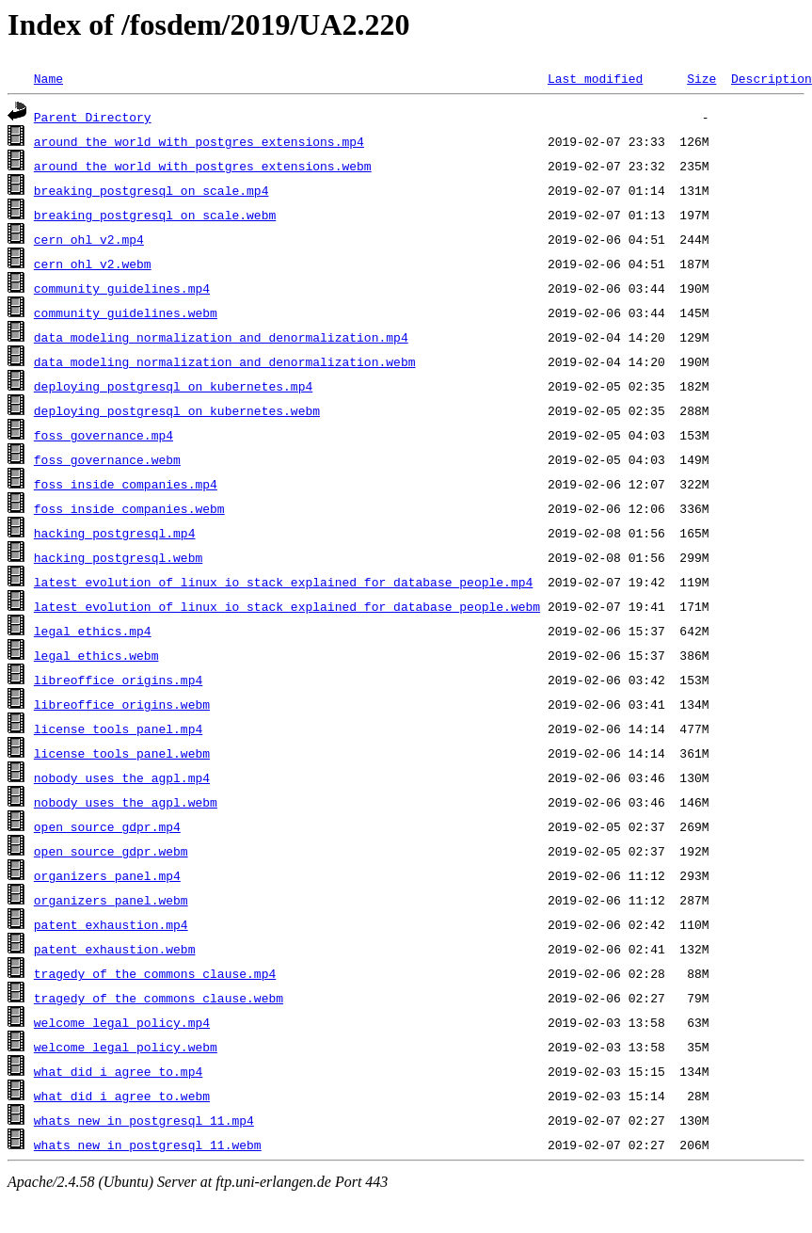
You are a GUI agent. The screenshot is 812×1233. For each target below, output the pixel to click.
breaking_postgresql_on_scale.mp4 (151, 190)
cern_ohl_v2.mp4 (89, 239)
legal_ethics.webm (96, 655)
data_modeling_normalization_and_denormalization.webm (225, 361)
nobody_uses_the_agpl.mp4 (122, 777)
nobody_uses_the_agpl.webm (125, 801)
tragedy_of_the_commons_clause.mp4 (155, 973)
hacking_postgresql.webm (118, 557)
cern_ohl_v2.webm (92, 263)
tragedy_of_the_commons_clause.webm (158, 997)
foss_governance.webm (107, 459)
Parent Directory (92, 116)
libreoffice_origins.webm (122, 704)
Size (701, 78)
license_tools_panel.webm (122, 753)
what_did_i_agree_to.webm (122, 1095)
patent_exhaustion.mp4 (111, 924)
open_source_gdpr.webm (111, 850)
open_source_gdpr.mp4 (107, 826)
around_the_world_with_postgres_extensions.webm (203, 165)
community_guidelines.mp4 (122, 288)
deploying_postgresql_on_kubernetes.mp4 (173, 385)
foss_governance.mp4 (103, 434)
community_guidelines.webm (125, 312)
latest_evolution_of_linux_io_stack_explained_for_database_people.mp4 (283, 581)
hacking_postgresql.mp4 (115, 532)
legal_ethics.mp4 (92, 630)
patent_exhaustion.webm (115, 948)
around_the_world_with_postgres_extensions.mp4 (199, 141)
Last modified (595, 78)
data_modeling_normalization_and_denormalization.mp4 (221, 336)
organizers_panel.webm (111, 899)
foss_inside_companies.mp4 (125, 483)
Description (771, 78)
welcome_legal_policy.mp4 (122, 1022)
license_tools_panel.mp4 (118, 728)
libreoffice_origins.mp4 (118, 679)
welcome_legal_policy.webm (125, 1046)
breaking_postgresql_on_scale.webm (155, 214)
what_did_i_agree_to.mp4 (118, 1071)
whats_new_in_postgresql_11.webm (148, 1144)
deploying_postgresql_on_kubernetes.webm (177, 410)
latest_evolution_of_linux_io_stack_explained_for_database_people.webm (287, 606)
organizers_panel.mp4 (107, 875)
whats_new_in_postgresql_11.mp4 (144, 1120)
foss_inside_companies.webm (129, 508)
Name (48, 78)
